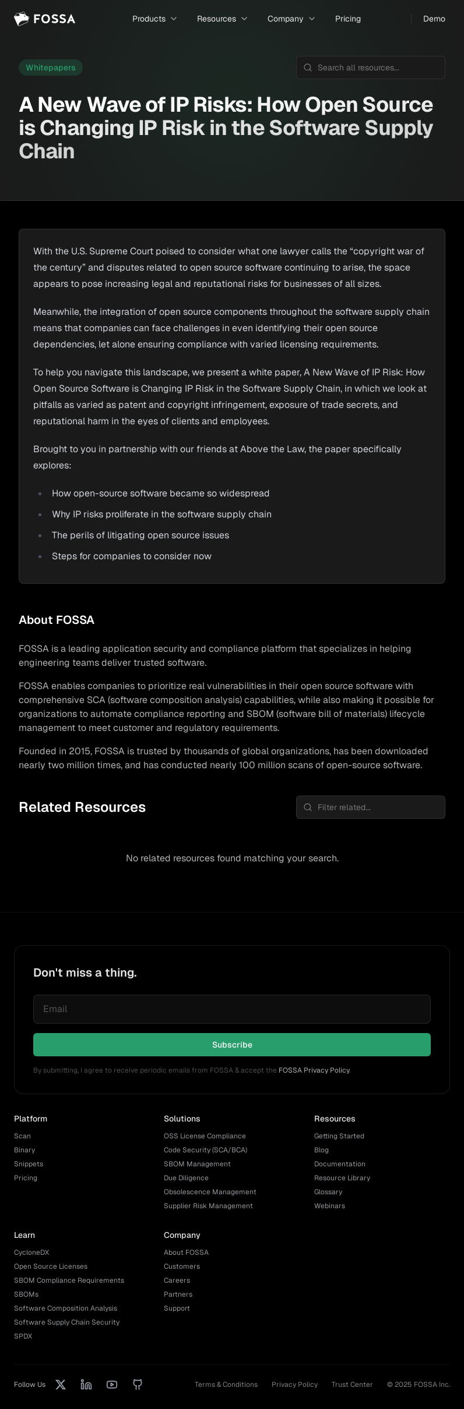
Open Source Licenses (50, 1266)
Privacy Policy (295, 1384)
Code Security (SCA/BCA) (205, 1150)
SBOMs (26, 1294)
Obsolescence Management (210, 1192)
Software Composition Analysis (65, 1308)
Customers (182, 1266)
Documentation (339, 1164)
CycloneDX (31, 1252)
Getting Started (339, 1136)
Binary (24, 1150)
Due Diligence (186, 1178)
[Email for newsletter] (232, 1009)
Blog (321, 1150)
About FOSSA (186, 1252)
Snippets (28, 1164)
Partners (178, 1294)
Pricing (348, 18)
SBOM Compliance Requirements (69, 1280)
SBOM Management (197, 1164)
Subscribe (232, 1044)
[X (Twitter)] (60, 1384)
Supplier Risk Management (208, 1206)
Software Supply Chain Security (66, 1322)
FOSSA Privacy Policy (314, 1070)
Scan (22, 1136)
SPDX (23, 1336)
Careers (177, 1280)
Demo (434, 18)
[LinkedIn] (86, 1384)
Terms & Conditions (226, 1384)
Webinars (329, 1206)
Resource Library (342, 1178)
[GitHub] (137, 1384)
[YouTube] (112, 1384)
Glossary (328, 1192)
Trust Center (352, 1384)
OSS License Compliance (205, 1136)
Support (177, 1308)
